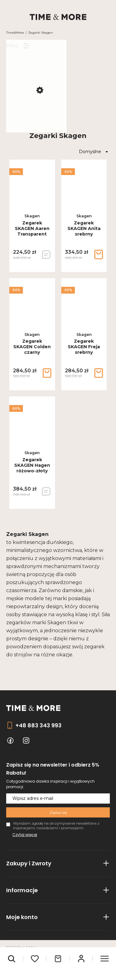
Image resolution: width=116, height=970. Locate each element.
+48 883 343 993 (38, 725)
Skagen (32, 216)
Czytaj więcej (24, 834)
